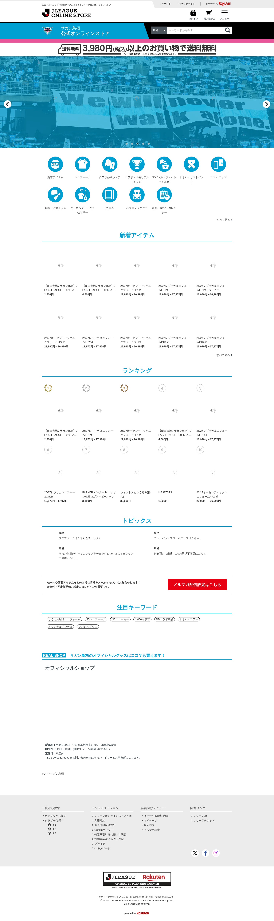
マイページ (150, 820)
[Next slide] (266, 104)
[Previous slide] (7, 104)
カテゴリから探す (55, 815)
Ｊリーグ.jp (165, 3)
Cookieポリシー (103, 829)
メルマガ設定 (152, 829)
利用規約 (99, 820)
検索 (228, 30)
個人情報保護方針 (105, 825)
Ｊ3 (54, 833)
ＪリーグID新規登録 (156, 815)
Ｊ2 (54, 829)
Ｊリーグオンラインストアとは (113, 815)
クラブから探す (54, 820)
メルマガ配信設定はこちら (197, 585)
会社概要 (99, 843)
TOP (44, 773)
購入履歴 (149, 825)
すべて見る (223, 219)
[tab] (127, 144)
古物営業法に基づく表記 (109, 839)
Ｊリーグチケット (186, 3)
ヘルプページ (102, 848)
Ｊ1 (54, 824)
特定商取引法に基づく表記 (110, 834)
